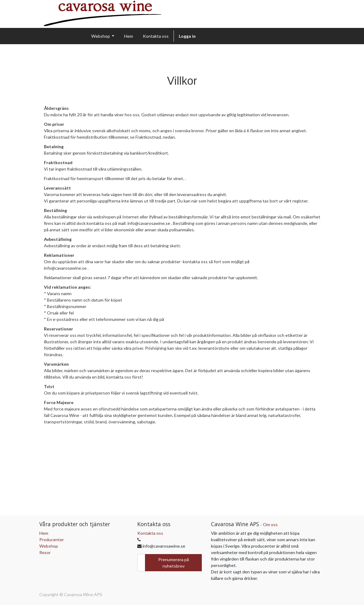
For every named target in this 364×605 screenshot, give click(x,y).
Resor (45, 552)
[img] (105, 13)
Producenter (51, 539)
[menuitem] (128, 36)
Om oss (270, 524)
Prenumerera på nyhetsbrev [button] (173, 562)
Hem (43, 533)
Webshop (48, 546)
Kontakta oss (150, 533)
